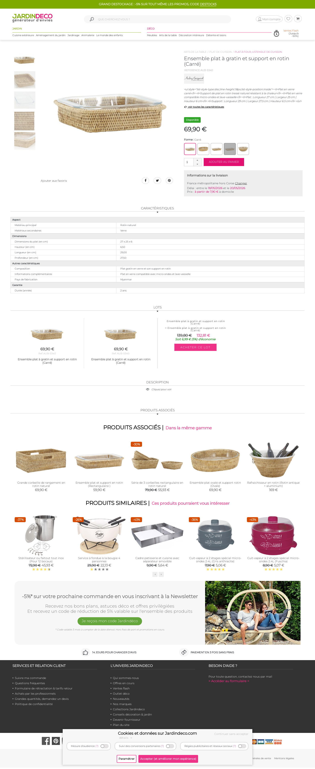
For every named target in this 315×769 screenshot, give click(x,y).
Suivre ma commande (30, 679)
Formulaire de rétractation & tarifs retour (44, 690)
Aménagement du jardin (50, 35)
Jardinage (73, 35)
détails (126, 738)
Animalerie (87, 35)
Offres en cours (123, 685)
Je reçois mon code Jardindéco (110, 623)
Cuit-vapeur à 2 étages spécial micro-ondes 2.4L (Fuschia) (273, 561)
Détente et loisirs (216, 35)
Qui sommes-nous (126, 679)
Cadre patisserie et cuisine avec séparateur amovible (157, 561)
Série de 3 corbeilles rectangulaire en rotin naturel (157, 484)
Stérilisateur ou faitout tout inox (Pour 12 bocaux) (41, 561)
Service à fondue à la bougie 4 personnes (99, 561)
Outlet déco (121, 695)
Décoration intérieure (191, 35)
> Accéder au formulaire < (229, 683)
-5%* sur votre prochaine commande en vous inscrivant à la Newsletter (110, 597)
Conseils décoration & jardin (132, 716)
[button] (197, 160)
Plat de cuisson (220, 51)
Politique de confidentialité (34, 705)
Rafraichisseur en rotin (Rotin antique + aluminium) (273, 484)
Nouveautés (121, 700)
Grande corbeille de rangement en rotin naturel (41, 484)
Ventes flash (121, 690)
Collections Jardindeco (129, 711)
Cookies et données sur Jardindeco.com (157, 733)
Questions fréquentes (30, 685)
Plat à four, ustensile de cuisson (258, 51)
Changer (241, 183)
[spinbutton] (192, 162)
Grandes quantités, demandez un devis (42, 700)
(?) (96, 746)
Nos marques (122, 705)
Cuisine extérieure (23, 35)
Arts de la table (168, 35)
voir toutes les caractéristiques (204, 106)
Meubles (152, 35)
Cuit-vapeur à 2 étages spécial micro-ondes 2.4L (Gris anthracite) (215, 561)
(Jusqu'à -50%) (291, 34)
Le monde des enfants (109, 35)
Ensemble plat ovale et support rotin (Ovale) (215, 484)
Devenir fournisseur (126, 721)
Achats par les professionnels (35, 695)
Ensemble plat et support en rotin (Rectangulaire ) (99, 484)
